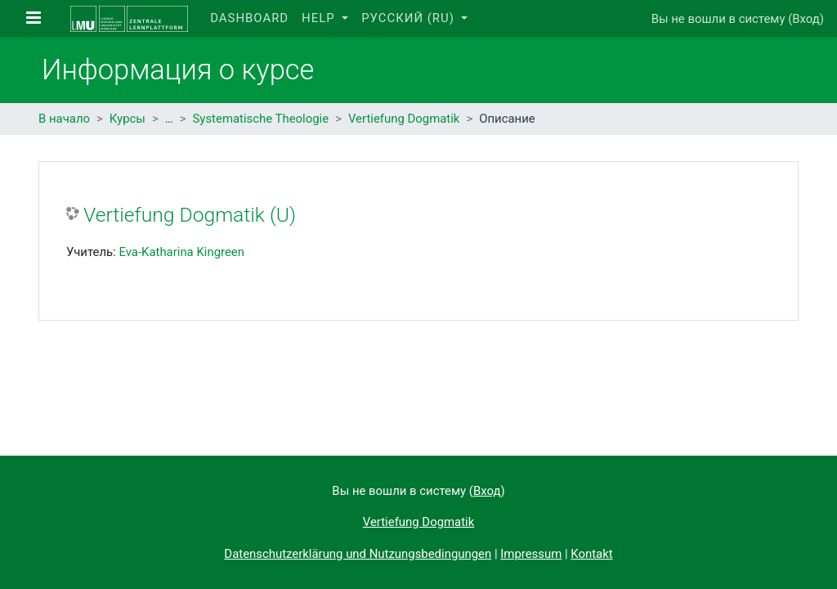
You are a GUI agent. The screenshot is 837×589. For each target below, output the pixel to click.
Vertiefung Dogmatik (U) (189, 215)
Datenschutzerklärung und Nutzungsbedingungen (357, 553)
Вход (806, 18)
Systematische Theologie (261, 118)
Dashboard (249, 18)
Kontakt (591, 553)
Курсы (127, 118)
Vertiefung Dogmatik (404, 118)
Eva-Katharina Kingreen (181, 252)
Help (320, 18)
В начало (64, 118)
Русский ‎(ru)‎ (409, 18)
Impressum (531, 553)
